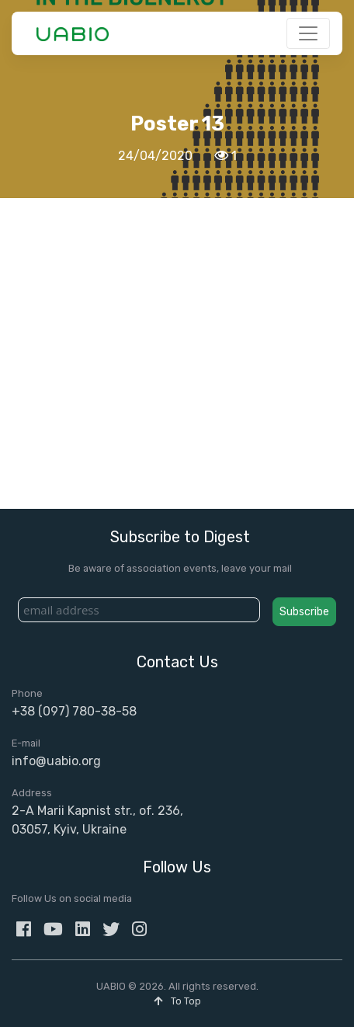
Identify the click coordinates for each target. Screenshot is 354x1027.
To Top (177, 1001)
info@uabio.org (56, 761)
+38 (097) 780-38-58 (74, 711)
